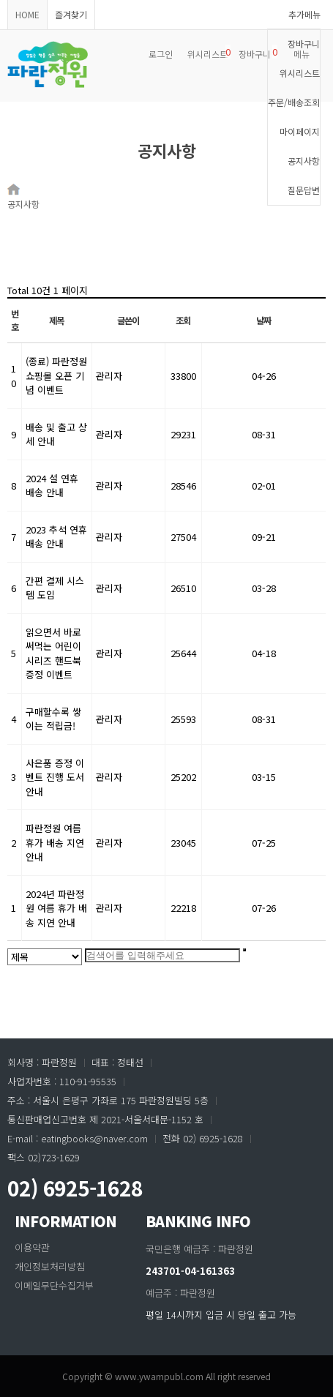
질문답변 (304, 190)
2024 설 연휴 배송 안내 (52, 485)
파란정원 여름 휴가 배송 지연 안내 (55, 842)
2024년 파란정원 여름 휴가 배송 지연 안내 (56, 908)
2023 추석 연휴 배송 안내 (56, 537)
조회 (183, 320)
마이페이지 (300, 131)
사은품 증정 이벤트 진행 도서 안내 (55, 777)
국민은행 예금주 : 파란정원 (199, 1249)
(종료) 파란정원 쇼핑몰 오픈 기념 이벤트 (56, 375)
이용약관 (32, 1247)
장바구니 (304, 43)
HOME (27, 14)
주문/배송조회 (294, 102)
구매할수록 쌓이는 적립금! (53, 719)
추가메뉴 (304, 14)
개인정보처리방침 (50, 1266)
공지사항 (304, 160)
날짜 (263, 320)
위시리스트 (300, 73)
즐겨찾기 (71, 14)
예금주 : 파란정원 (180, 1293)
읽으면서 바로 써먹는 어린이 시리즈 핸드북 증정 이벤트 (53, 653)
